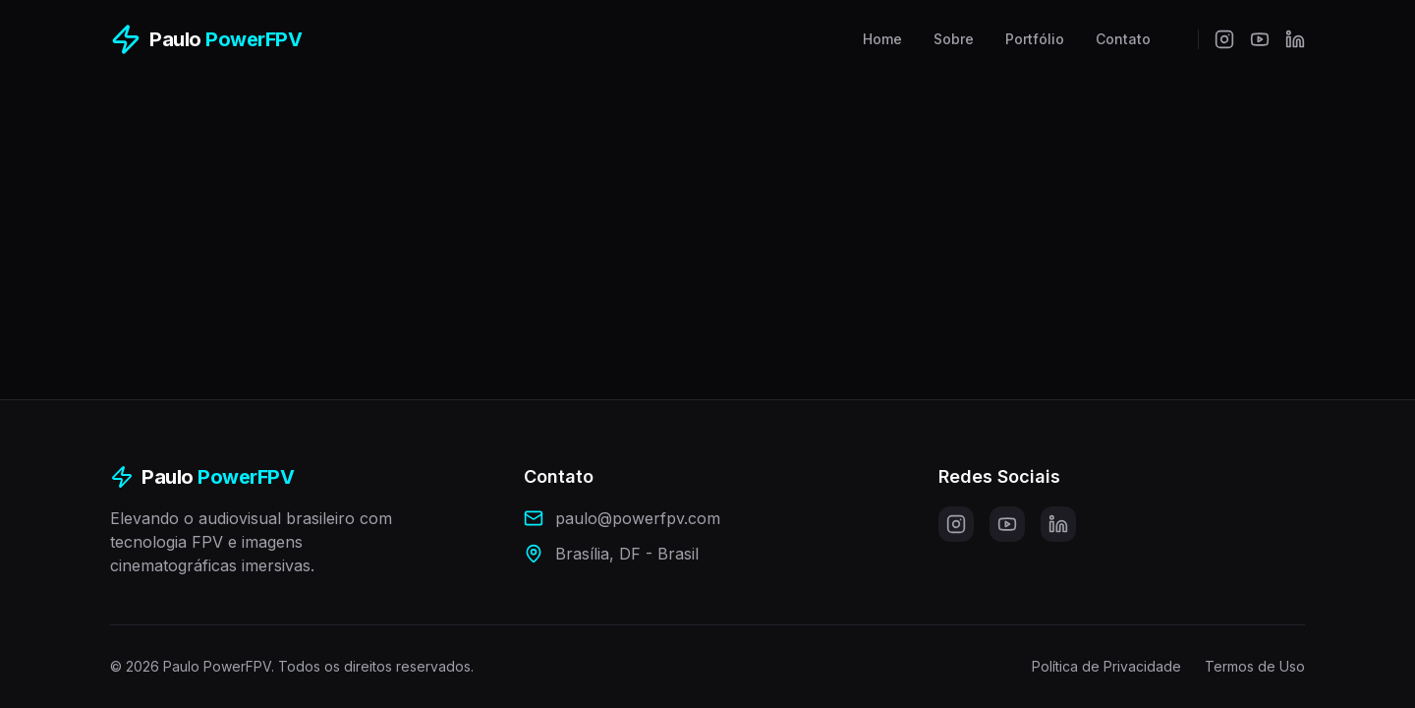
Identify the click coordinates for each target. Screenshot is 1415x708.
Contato (1123, 38)
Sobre (954, 38)
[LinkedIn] (1295, 39)
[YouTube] (1260, 39)
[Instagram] (1224, 39)
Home (882, 38)
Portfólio (1034, 38)
